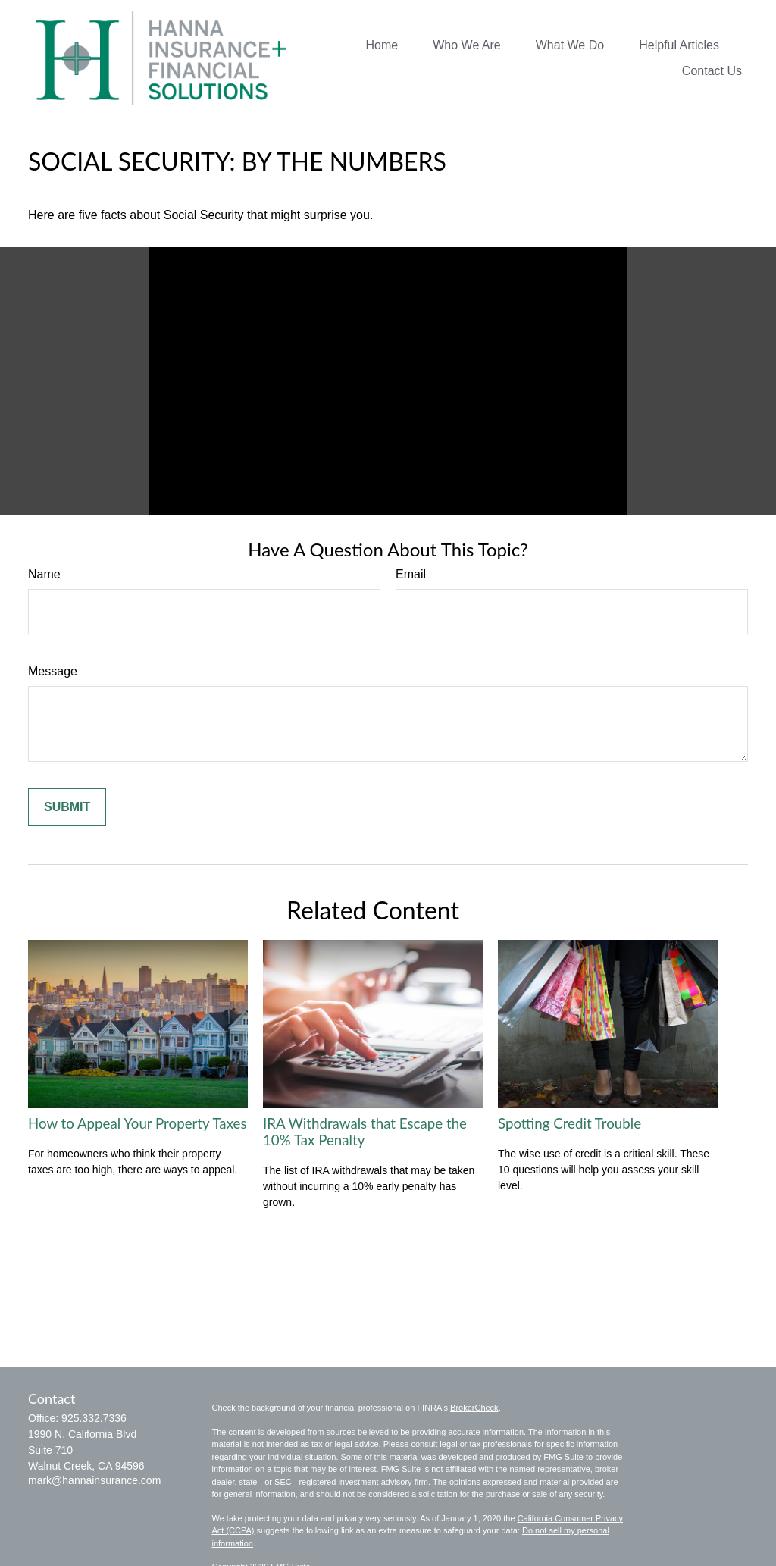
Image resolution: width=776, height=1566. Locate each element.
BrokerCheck (474, 1407)
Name (44, 574)
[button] (382, 45)
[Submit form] (67, 807)
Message (52, 671)
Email (411, 574)
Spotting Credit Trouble (569, 1123)
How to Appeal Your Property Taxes (137, 1123)
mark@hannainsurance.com (94, 1480)
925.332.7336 (94, 1418)
